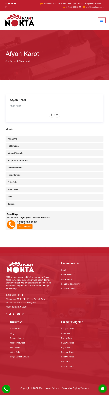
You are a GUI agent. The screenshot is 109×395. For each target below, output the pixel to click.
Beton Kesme (67, 275)
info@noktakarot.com (94, 7)
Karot (63, 270)
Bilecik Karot (66, 338)
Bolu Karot (65, 362)
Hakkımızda (13, 146)
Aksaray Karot (67, 366)
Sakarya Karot (67, 343)
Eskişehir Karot (68, 329)
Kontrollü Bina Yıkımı (70, 284)
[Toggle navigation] (102, 20)
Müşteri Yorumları (16, 153)
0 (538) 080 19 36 (73, 7)
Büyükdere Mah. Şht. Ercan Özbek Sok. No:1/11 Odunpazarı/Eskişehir (72, 4)
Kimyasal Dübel (68, 289)
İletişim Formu (24, 226)
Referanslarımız (15, 168)
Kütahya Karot (67, 357)
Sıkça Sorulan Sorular (18, 160)
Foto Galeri (13, 182)
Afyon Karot (66, 347)
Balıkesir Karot (67, 352)
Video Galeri (13, 189)
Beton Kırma (66, 279)
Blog (10, 197)
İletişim (11, 204)
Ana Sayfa (12, 139)
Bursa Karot (66, 333)
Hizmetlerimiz (14, 175)
